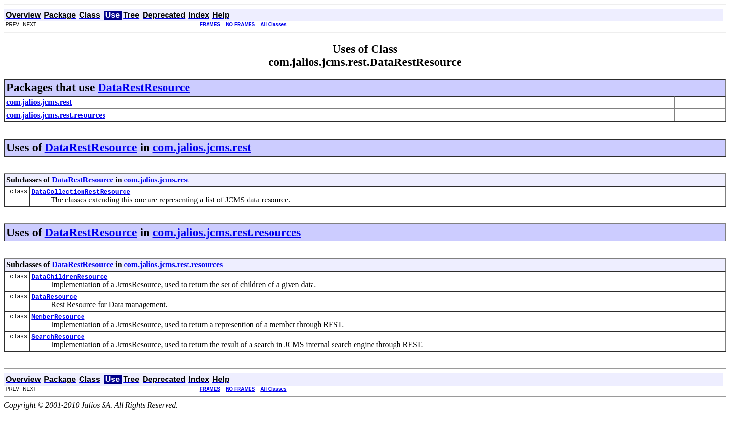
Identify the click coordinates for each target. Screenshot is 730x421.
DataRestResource (144, 87)
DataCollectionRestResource (80, 192)
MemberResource (57, 322)
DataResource (54, 300)
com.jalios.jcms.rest (202, 147)
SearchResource (57, 343)
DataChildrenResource (69, 279)
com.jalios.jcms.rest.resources (227, 233)
